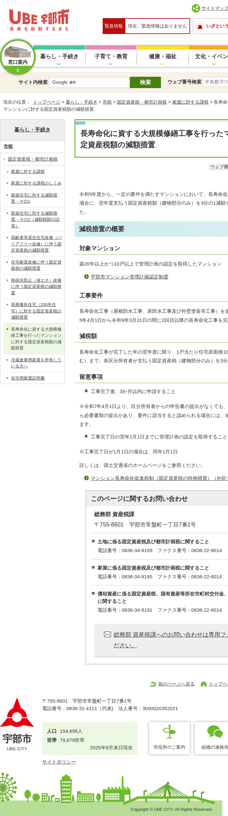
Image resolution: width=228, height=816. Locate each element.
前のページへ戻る (176, 683)
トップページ (46, 102)
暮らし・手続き (59, 56)
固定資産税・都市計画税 (142, 102)
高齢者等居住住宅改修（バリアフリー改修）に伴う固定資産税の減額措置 (36, 244)
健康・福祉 (163, 56)
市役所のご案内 (169, 747)
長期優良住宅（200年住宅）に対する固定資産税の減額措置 (36, 311)
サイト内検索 (33, 82)
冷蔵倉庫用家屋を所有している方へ (36, 363)
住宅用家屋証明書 (28, 378)
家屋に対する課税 (190, 102)
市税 (107, 102)
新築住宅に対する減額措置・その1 (34, 198)
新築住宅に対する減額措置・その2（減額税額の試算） (35, 219)
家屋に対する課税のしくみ (36, 183)
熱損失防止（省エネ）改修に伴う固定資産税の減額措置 (36, 286)
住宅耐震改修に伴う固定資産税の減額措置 (36, 265)
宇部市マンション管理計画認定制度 (129, 276)
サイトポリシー (59, 762)
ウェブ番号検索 (184, 82)
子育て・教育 (111, 56)
